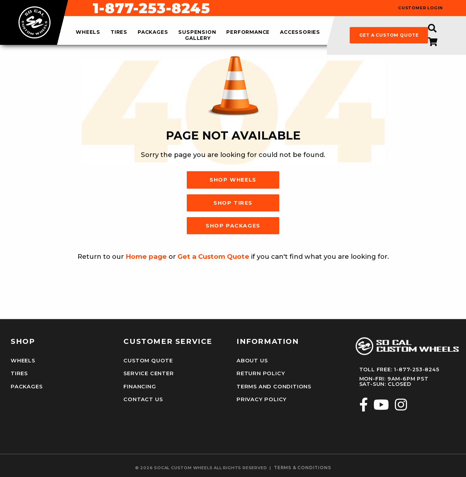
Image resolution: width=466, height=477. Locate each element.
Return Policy (260, 373)
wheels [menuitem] (88, 32)
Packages (26, 385)
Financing (139, 385)
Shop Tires (233, 203)
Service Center (148, 373)
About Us (252, 360)
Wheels (23, 360)
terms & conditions (302, 466)
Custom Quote (147, 360)
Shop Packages (233, 225)
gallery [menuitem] (198, 38)
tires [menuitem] (119, 32)
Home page (146, 256)
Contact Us (142, 398)
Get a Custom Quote (213, 256)
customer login (420, 8)
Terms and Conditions (273, 385)
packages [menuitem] (153, 32)
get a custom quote (389, 35)
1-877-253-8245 (281, 8)
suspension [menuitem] (197, 32)
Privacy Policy (261, 398)
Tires (19, 373)
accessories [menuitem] (300, 32)
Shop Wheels (233, 180)
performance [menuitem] (248, 32)
